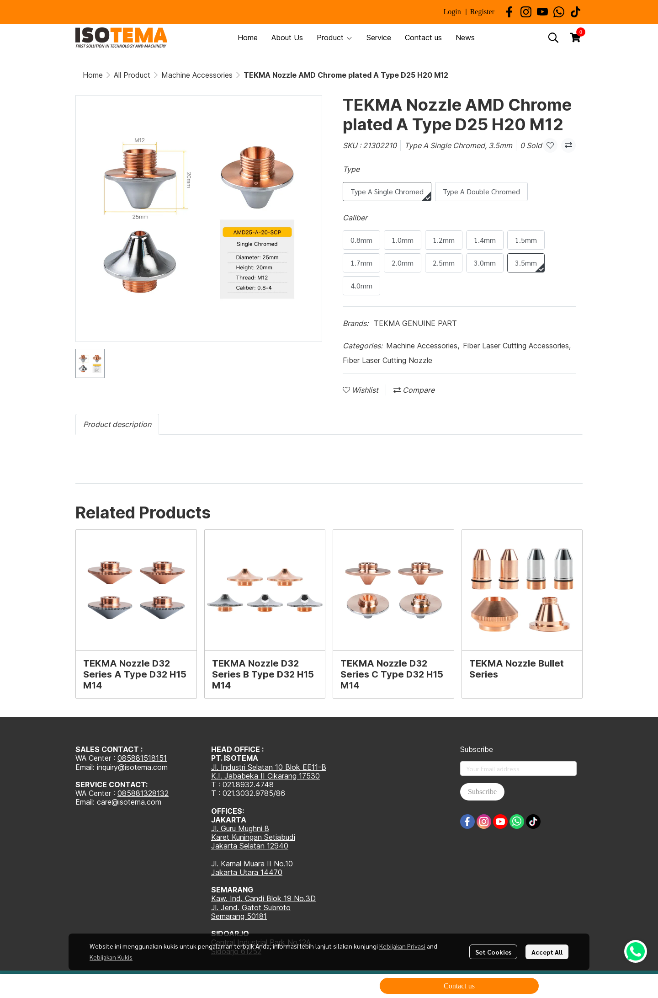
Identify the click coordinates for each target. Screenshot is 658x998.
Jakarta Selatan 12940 (249, 845)
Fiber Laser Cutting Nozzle (387, 360)
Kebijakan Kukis (111, 957)
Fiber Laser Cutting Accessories (517, 345)
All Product (132, 75)
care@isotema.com (129, 801)
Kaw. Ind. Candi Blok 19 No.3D (263, 898)
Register (482, 12)
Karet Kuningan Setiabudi (253, 837)
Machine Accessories (197, 75)
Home (93, 75)
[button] (553, 37)
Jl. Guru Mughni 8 (240, 828)
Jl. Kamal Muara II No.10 (252, 863)
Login (452, 12)
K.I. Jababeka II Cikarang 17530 (265, 775)
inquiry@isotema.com (132, 767)
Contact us (459, 986)
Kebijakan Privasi (402, 946)
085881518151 (142, 758)
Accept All (546, 952)
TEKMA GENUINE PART (415, 323)
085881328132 (143, 793)
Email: (86, 801)
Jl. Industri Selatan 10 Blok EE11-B (268, 767)
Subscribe (482, 791)
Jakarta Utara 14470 (246, 872)
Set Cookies (493, 952)
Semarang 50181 (239, 916)
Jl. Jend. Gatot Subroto (251, 907)
